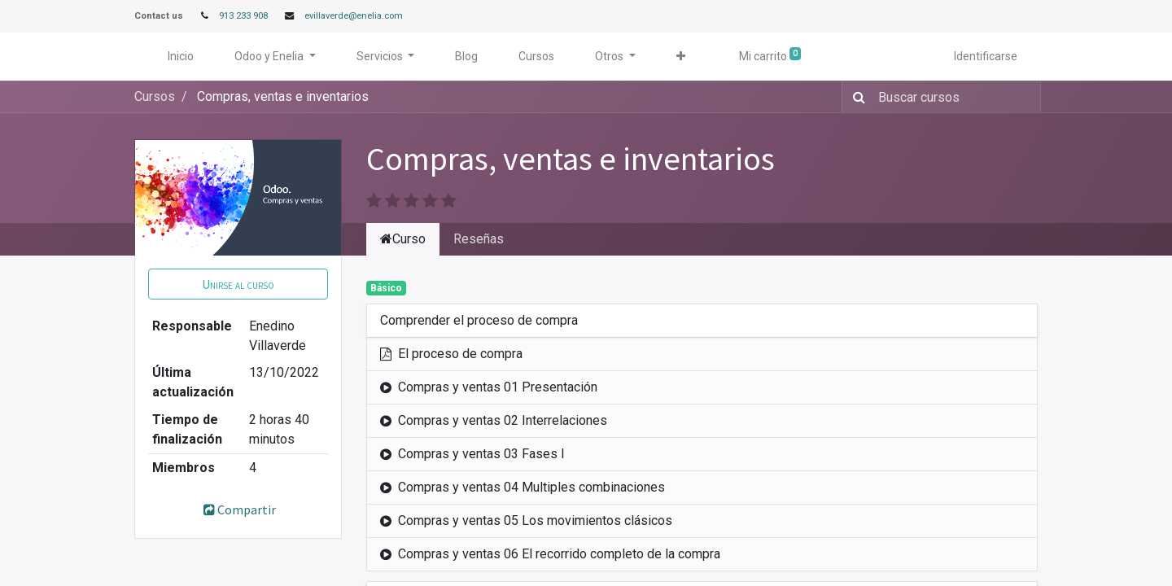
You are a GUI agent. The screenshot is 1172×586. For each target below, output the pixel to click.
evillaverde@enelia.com (353, 16)
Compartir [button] (238, 509)
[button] (681, 56)
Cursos (154, 96)
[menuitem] (180, 56)
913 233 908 (243, 16)
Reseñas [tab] (478, 239)
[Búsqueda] (855, 96)
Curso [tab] (403, 239)
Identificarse (985, 56)
